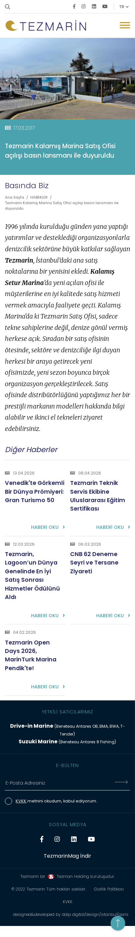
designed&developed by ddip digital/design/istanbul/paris (70, 914)
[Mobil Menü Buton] (125, 26)
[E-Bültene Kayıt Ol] (121, 783)
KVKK (21, 801)
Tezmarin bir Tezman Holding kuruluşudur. (67, 876)
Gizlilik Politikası (109, 889)
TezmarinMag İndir (67, 856)
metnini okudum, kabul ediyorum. (56, 801)
